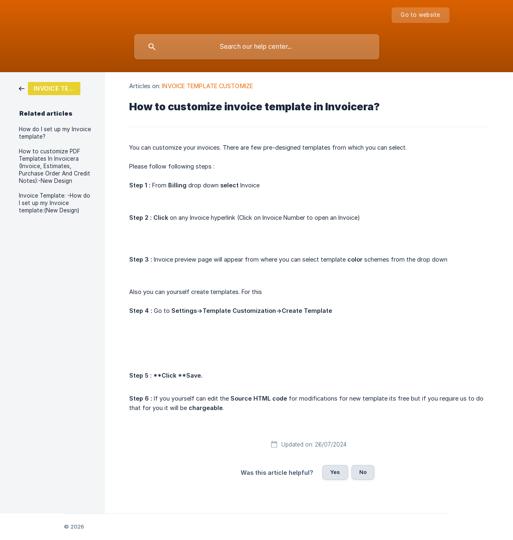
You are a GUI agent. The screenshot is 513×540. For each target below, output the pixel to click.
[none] (420, 15)
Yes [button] (335, 472)
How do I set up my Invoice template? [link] (55, 133)
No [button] (363, 472)
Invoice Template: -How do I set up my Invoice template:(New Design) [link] (54, 203)
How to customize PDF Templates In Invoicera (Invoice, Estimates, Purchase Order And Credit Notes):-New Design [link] (54, 166)
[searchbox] (256, 46)
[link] (49, 88)
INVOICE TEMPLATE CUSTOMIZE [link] (207, 85)
